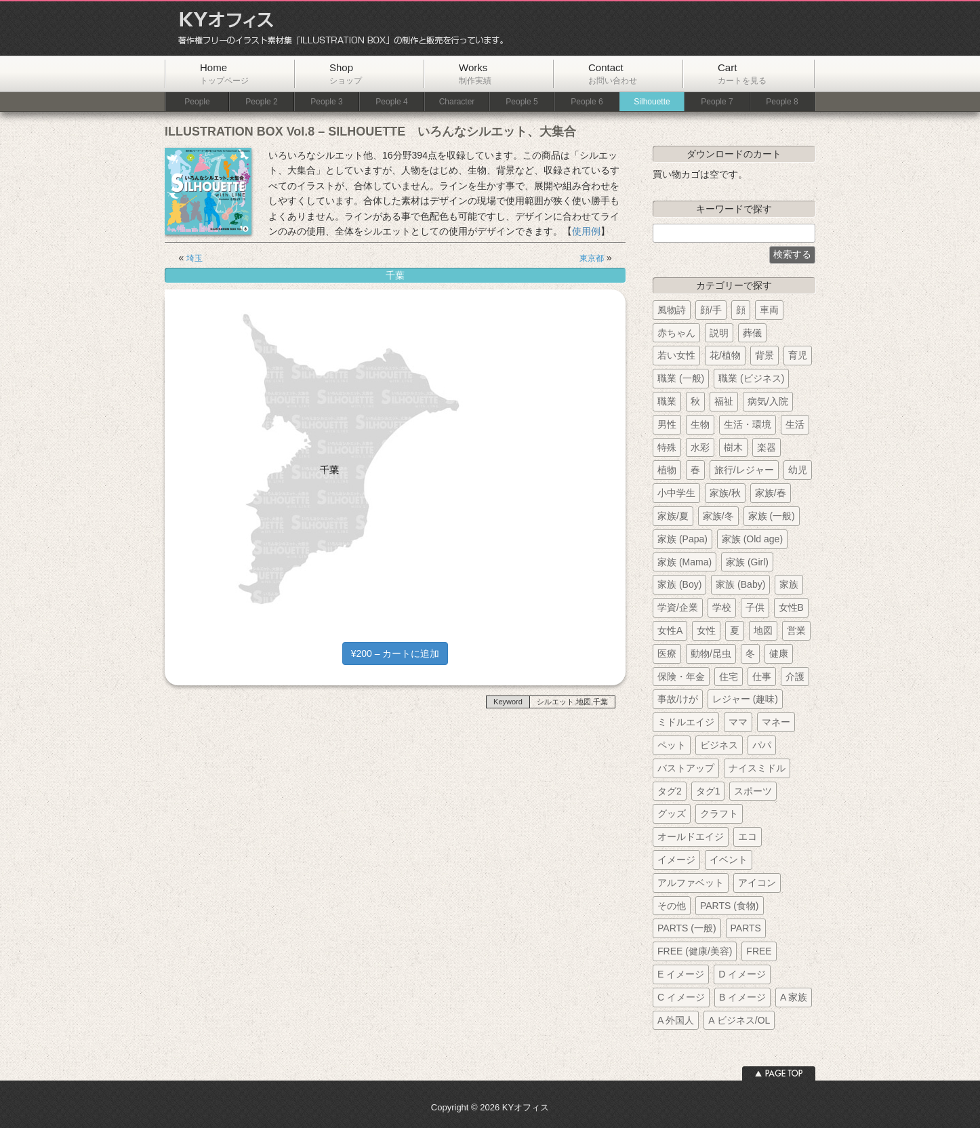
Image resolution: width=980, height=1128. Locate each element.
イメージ (676, 859)
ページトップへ (778, 1073)
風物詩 (671, 309)
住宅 (728, 676)
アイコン (757, 882)
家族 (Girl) (747, 562)
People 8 (782, 102)
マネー (776, 722)
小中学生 (676, 492)
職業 (666, 401)
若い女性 (676, 355)
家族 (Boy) (679, 584)
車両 (769, 309)
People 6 (587, 102)
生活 (794, 424)
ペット (671, 745)
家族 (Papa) (682, 538)
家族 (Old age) (752, 538)
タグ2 (669, 791)
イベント (729, 859)
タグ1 (708, 791)
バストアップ (685, 768)
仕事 (761, 676)
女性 (706, 630)
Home (224, 73)
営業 (796, 630)
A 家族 (793, 997)
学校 (721, 607)
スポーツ (753, 791)
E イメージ (680, 974)
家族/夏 (673, 515)
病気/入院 (768, 401)
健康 (778, 653)
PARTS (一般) (686, 928)
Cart (742, 73)
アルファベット (690, 882)
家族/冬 (718, 515)
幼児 (797, 469)
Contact (612, 73)
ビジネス (719, 745)
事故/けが (677, 698)
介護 (794, 676)
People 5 (521, 102)
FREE (758, 951)
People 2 (261, 102)
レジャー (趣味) (745, 698)
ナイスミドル (757, 768)
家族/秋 (725, 492)
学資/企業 (677, 607)
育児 (797, 355)
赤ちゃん (676, 332)
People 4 (391, 102)
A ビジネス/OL (739, 1020)
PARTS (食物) (729, 905)
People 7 (717, 102)
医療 (666, 653)
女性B (791, 607)
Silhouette (652, 102)
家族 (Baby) (740, 584)
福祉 (723, 401)
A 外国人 (675, 1020)
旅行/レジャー (744, 469)
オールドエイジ (690, 836)
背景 (764, 355)
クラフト (719, 813)
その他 (671, 905)
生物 (700, 424)
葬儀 (752, 332)
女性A (669, 630)
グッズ (671, 813)
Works (475, 73)
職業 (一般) (680, 378)
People (196, 102)
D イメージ (742, 974)
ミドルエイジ (685, 722)
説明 (719, 332)
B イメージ (742, 997)
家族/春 (770, 492)
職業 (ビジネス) (751, 378)
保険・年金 (681, 676)
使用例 (586, 231)
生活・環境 (747, 424)
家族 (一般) (771, 515)
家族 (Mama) (684, 562)
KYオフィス (336, 28)
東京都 (591, 258)
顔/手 (711, 309)
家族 (788, 584)
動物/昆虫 (711, 653)
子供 (755, 607)
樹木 (733, 447)
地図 (763, 630)
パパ (761, 745)
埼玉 (194, 258)
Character (457, 102)
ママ (738, 722)
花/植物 (725, 355)
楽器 (766, 447)
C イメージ (681, 997)
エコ (747, 836)
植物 (666, 469)
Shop (345, 73)
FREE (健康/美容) (694, 951)
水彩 (700, 447)
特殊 (666, 447)
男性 (666, 424)
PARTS (746, 928)
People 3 (326, 102)
